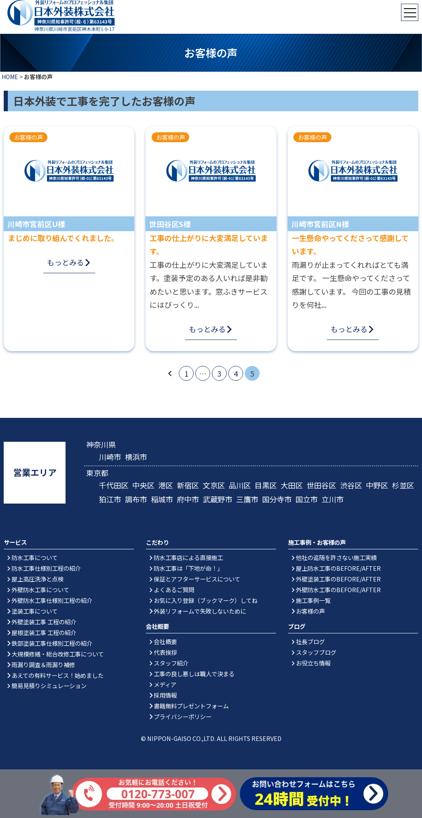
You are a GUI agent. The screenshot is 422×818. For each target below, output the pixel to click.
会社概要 (165, 641)
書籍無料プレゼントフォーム (191, 705)
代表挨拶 (165, 652)
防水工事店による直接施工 (188, 557)
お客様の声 (310, 611)
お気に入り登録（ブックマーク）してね (206, 600)
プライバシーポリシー (182, 716)
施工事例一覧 (313, 600)
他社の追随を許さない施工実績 (336, 557)
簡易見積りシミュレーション (49, 685)
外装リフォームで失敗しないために (200, 611)
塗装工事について (35, 611)
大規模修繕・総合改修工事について (58, 653)
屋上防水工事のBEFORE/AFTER (338, 568)
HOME (10, 77)
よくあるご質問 (174, 589)
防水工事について (35, 557)
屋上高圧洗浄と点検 (37, 578)
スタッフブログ (316, 652)
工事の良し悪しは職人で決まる (194, 673)
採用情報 (165, 695)
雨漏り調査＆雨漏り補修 (43, 664)
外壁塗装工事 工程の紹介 (44, 621)
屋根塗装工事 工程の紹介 (44, 632)
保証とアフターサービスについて (197, 578)
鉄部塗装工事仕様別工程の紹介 (52, 643)
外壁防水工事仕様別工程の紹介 (52, 600)
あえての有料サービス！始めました (57, 675)
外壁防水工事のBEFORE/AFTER (338, 589)
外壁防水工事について (40, 589)
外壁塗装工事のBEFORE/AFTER (338, 578)
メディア (165, 684)
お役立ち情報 (313, 663)
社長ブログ (310, 641)
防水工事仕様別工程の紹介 (46, 568)
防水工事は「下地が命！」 (188, 568)
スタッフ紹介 (171, 663)
